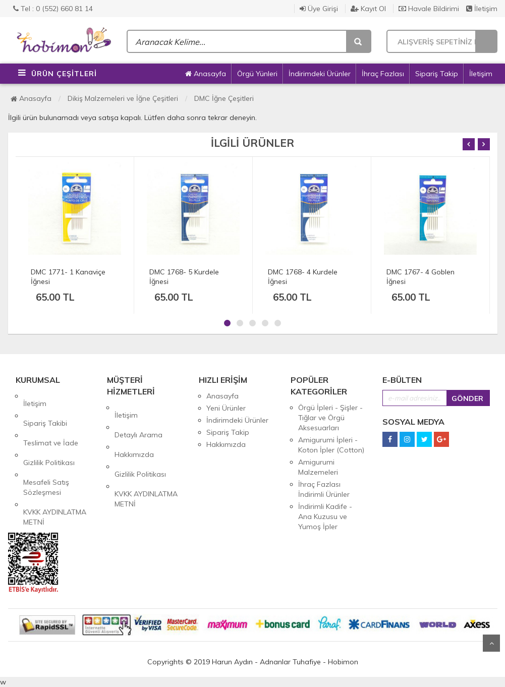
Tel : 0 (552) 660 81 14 (53, 8)
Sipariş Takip (436, 73)
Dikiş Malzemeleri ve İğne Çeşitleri (123, 98)
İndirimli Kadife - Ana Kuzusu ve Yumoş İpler (325, 516)
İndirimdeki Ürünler (320, 73)
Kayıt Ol (368, 8)
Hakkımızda (134, 431)
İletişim (481, 8)
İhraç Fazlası (383, 73)
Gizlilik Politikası (49, 432)
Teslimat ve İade (50, 420)
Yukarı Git (491, 643)
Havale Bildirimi (429, 8)
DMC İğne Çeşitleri (224, 98)
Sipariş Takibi (45, 408)
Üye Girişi (319, 8)
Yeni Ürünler (226, 408)
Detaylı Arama (138, 419)
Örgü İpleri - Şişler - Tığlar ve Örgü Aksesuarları (330, 417)
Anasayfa (205, 74)
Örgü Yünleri (257, 73)
